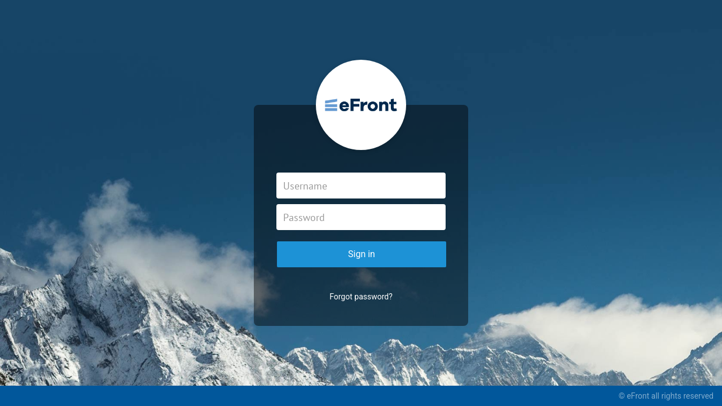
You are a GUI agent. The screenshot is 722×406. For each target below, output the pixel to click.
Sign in (361, 254)
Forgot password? (361, 296)
